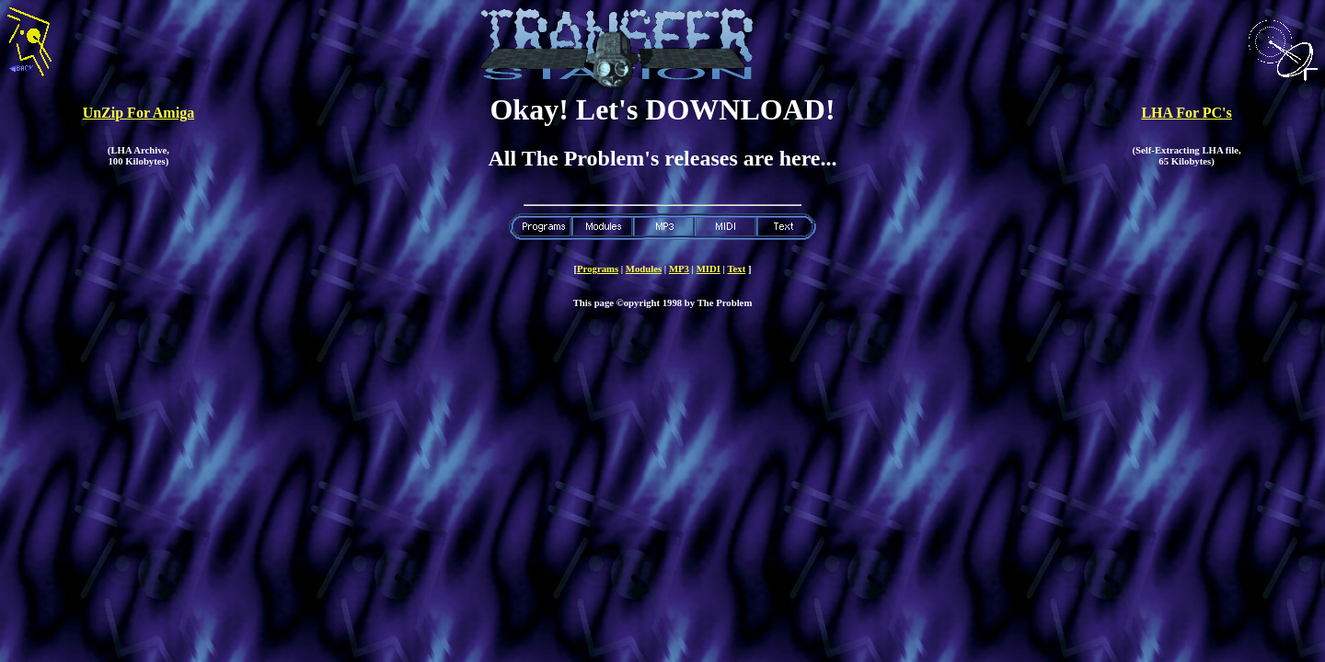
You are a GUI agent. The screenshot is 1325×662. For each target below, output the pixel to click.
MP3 (679, 268)
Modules (644, 268)
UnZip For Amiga (139, 112)
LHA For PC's (1186, 112)
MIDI (708, 268)
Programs (597, 268)
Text (736, 268)
